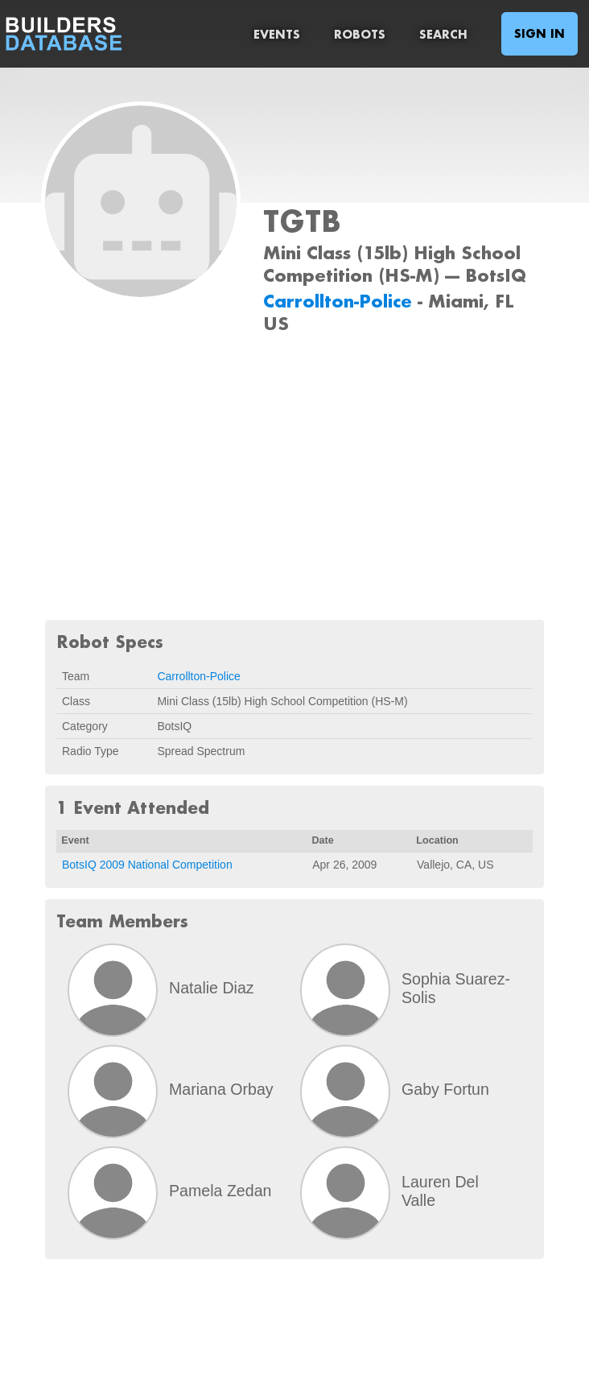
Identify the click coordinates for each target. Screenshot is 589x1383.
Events (276, 34)
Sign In (539, 33)
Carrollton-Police (340, 301)
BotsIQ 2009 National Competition (147, 864)
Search (443, 34)
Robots (359, 34)
